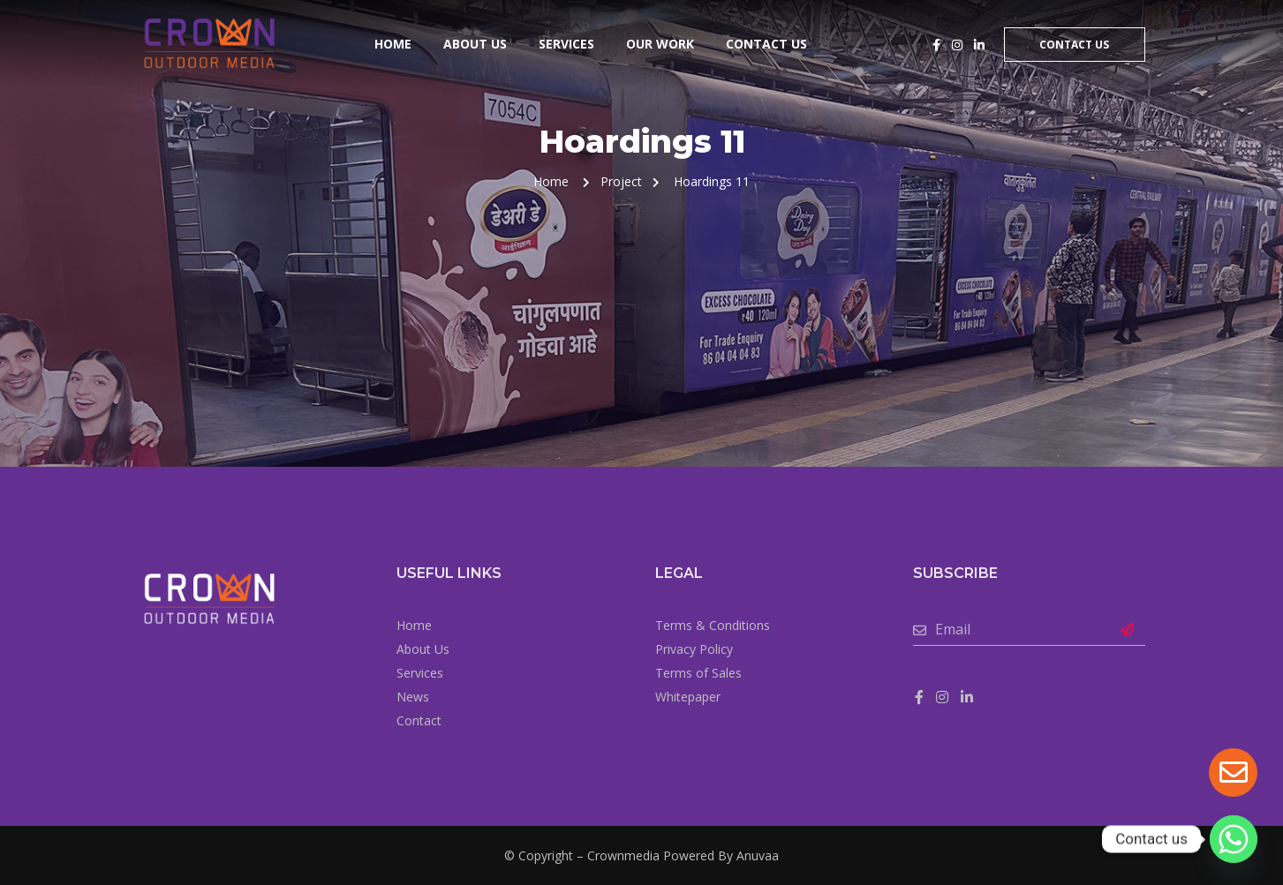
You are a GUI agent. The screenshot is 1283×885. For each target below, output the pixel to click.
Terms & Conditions (712, 625)
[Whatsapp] (1233, 839)
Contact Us (766, 43)
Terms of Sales (698, 672)
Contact (419, 720)
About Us (475, 43)
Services (566, 43)
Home (392, 43)
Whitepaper (688, 696)
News (412, 696)
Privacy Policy (694, 649)
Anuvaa (757, 855)
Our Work (660, 43)
